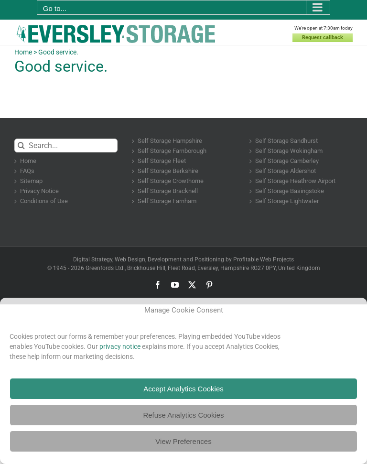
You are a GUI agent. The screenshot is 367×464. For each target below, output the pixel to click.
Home (23, 52)
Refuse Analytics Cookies (183, 415)
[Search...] (66, 145)
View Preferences (183, 441)
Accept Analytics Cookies (183, 389)
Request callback (324, 37)
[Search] (21, 145)
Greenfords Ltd (104, 268)
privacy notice (119, 346)
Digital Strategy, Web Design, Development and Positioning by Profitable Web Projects (183, 259)
